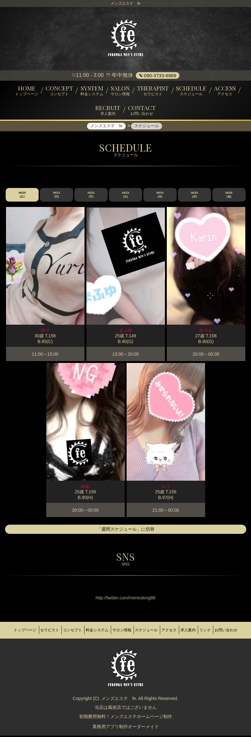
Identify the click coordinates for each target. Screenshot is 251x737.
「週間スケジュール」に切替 (125, 532)
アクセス (192, 630)
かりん (206, 333)
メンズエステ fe (118, 700)
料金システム (105, 630)
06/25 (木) (194, 198)
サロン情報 (135, 630)
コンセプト (75, 630)
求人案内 (216, 630)
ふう (165, 489)
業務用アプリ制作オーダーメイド (125, 729)
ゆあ (85, 489)
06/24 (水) (160, 198)
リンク (238, 630)
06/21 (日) (56, 198)
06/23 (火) (125, 198)
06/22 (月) (91, 198)
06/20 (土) (22, 198)
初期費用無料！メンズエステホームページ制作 (125, 718)
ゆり (45, 333)
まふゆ (125, 333)
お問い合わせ (125, 635)
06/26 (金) (229, 198)
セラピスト (48, 630)
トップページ (18, 630)
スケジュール (164, 630)
